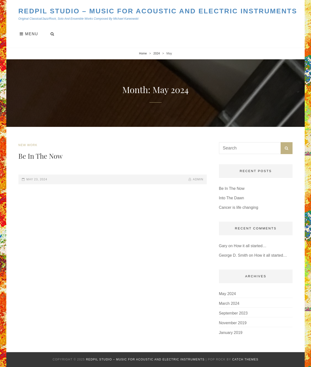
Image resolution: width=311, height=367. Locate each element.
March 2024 (229, 303)
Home (143, 53)
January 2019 (230, 333)
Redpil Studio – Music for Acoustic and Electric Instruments (157, 11)
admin (198, 179)
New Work (27, 145)
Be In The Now (40, 155)
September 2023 (233, 313)
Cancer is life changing (238, 207)
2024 (156, 53)
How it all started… (250, 246)
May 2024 (227, 294)
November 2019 (233, 323)
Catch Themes (245, 359)
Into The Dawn (231, 198)
